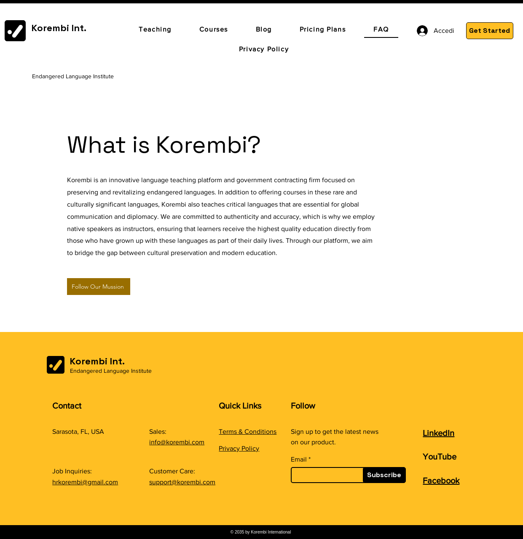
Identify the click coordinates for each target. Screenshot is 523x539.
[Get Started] (489, 30)
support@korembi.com (182, 482)
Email (299, 459)
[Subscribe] (384, 475)
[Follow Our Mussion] (98, 286)
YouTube (439, 456)
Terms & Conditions (247, 431)
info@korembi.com (176, 442)
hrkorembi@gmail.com (85, 482)
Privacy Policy (239, 448)
